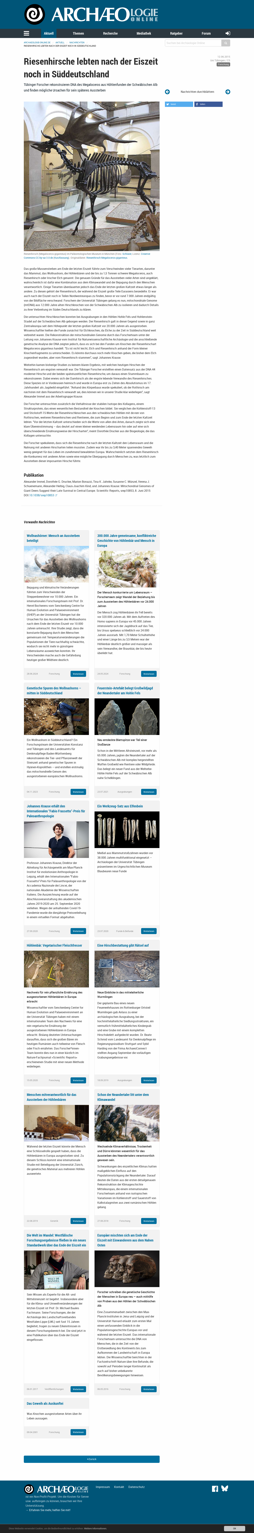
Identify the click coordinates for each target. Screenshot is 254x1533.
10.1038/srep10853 (41, 495)
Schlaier (126, 253)
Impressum (103, 1487)
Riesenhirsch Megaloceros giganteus (106, 257)
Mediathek (144, 33)
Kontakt (119, 1487)
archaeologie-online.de (37, 42)
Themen (78, 33)
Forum (206, 33)
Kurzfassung (61, 257)
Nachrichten (76, 42)
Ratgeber (176, 33)
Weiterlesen (78, 673)
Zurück (91, 1459)
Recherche (110, 33)
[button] (179, 104)
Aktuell (49, 33)
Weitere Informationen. (95, 1528)
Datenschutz (136, 1487)
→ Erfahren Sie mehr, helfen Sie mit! (48, 1510)
